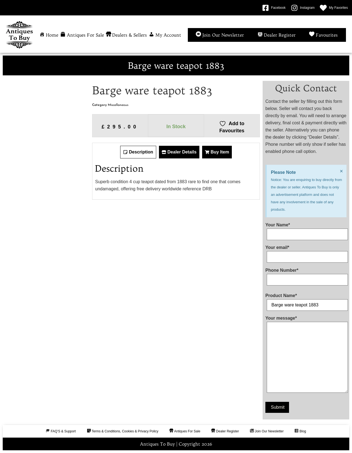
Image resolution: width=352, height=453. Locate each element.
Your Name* (305, 230)
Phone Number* (305, 275)
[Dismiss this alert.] (341, 171)
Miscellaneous (118, 105)
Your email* (305, 252)
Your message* (305, 355)
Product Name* (305, 300)
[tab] (138, 152)
